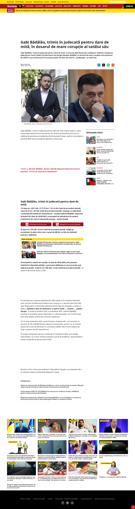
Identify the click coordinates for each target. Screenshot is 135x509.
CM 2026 (53, 2)
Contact (50, 499)
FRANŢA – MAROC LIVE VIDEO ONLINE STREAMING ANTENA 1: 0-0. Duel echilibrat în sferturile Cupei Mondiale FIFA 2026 (105, 182)
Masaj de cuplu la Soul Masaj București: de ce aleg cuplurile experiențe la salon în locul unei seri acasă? (21, 486)
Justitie (58, 6)
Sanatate (77, 6)
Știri (98, 137)
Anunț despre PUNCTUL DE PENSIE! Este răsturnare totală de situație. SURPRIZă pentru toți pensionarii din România (50, 392)
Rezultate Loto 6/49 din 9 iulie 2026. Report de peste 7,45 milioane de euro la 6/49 (105, 141)
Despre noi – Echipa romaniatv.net (66, 499)
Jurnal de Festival (63, 2)
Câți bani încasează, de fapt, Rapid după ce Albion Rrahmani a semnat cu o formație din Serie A (82, 436)
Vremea (85, 6)
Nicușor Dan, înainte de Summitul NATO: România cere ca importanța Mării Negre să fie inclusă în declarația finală (21, 436)
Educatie (67, 6)
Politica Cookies (25, 499)
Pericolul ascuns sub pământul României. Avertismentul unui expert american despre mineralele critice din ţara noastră (21, 457)
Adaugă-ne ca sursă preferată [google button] (68, 224)
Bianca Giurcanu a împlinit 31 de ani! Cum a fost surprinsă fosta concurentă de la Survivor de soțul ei (52, 436)
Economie (49, 6)
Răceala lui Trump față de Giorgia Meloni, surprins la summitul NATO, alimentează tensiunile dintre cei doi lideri (52, 457)
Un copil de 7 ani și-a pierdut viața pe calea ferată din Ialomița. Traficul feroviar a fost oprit (21, 478)
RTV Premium (20, 2)
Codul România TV (86, 499)
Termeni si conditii (39, 499)
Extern (93, 6)
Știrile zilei (10, 2)
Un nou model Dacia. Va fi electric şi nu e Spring (113, 456)
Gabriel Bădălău (67, 213)
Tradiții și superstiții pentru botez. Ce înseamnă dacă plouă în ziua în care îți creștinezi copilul (105, 161)
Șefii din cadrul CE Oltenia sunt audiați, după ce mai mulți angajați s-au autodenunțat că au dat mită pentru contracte (59, 252)
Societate (39, 6)
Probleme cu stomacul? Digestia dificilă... (113, 477)
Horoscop (29, 2)
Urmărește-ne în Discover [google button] (36, 224)
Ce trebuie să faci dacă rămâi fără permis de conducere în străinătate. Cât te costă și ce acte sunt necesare (105, 172)
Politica (29, 6)
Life (99, 6)
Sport (105, 6)
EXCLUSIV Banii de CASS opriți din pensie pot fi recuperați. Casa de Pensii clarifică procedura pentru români (82, 478)
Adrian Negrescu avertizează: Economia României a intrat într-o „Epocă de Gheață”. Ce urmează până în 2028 (113, 436)
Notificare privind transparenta (105, 499)
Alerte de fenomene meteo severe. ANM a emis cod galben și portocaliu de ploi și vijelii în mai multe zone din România (60, 10)
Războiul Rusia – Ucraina (41, 2)
